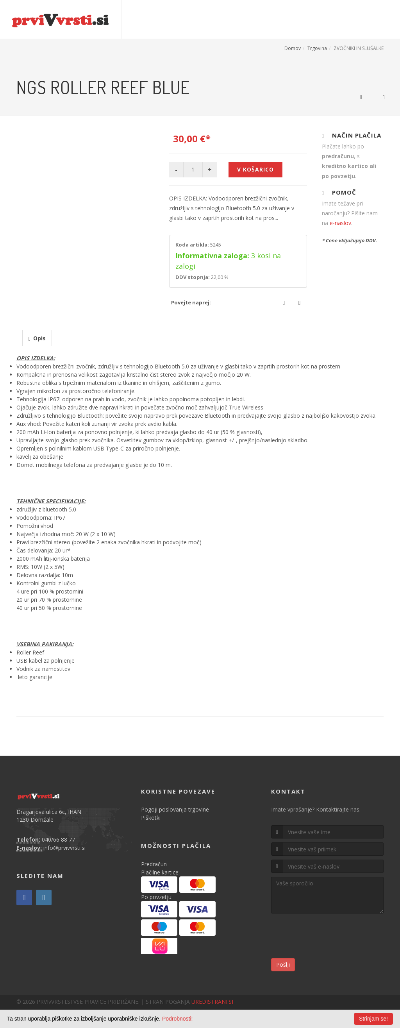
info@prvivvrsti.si (64, 847)
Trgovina (317, 48)
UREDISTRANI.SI (212, 1001)
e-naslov (340, 223)
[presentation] (37, 338)
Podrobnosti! (177, 1018)
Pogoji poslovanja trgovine (175, 809)
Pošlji (283, 964)
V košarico (255, 169)
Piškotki (151, 817)
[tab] (37, 338)
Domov (292, 48)
